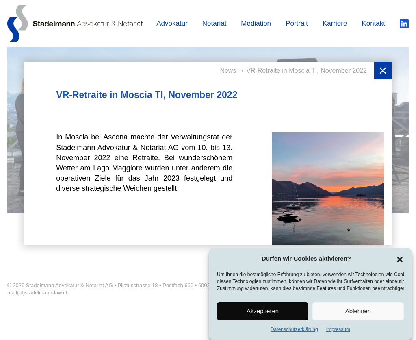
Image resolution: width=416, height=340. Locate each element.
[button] (400, 261)
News (229, 70)
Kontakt (373, 23)
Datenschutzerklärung (294, 331)
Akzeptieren (263, 312)
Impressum (338, 331)
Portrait (297, 23)
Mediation (256, 23)
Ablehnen (358, 312)
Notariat (214, 23)
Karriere (335, 23)
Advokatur (172, 23)
